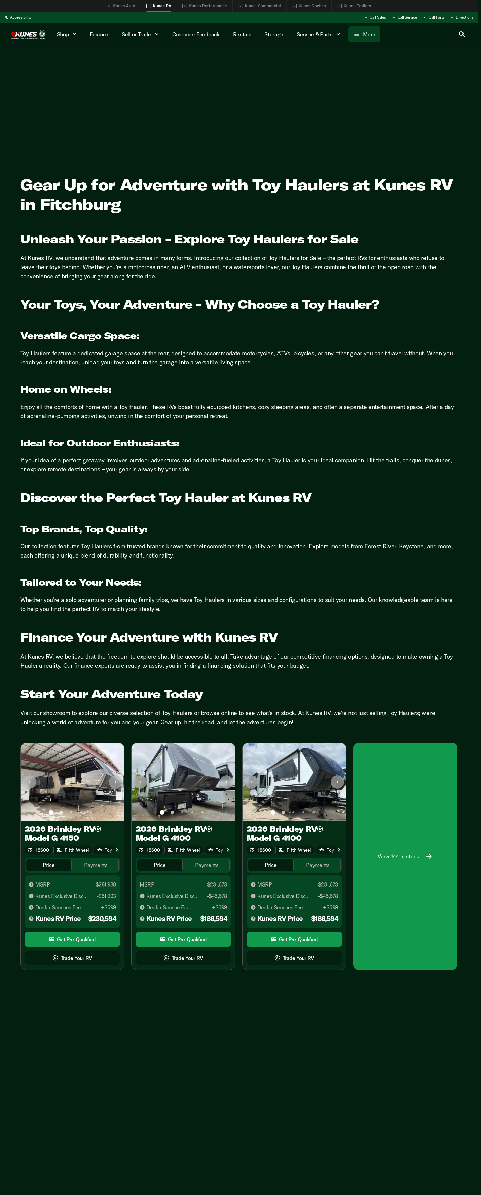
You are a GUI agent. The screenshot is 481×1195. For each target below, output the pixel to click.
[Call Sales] (374, 17)
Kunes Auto (121, 6)
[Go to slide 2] (61, 812)
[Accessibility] (18, 17)
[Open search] (462, 34)
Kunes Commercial (259, 6)
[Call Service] (404, 17)
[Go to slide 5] (91, 812)
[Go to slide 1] (51, 812)
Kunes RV (159, 6)
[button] (28, 782)
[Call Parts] (433, 17)
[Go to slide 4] (81, 812)
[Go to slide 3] (71, 812)
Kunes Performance (204, 6)
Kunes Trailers (354, 6)
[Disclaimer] (31, 884)
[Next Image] (115, 782)
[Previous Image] (29, 782)
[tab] (49, 865)
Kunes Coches (309, 6)
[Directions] (461, 17)
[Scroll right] (116, 849)
